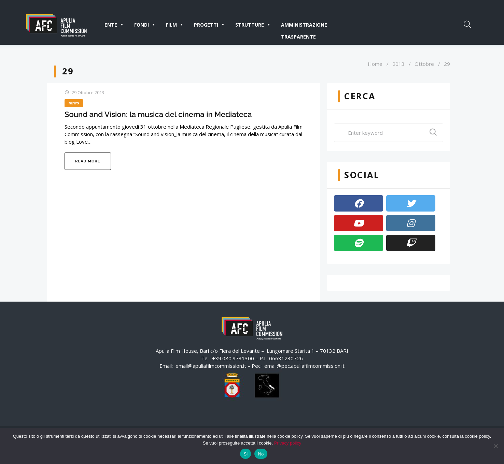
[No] (495, 446)
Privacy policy (287, 443)
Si (245, 453)
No (261, 453)
